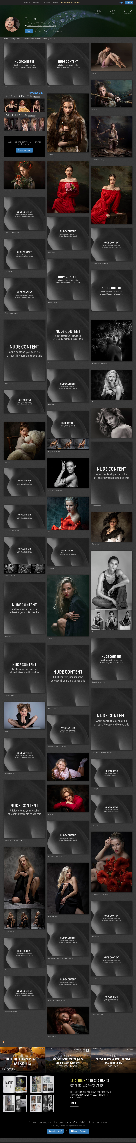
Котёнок (95, 825)
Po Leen (53, 38)
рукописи (52, 404)
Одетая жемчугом (55, 490)
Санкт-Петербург (49, 26)
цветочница (9, 773)
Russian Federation (34, 26)
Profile (46, 31)
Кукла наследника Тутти (19, 96)
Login (121, 3)
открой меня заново (100, 263)
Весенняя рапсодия (99, 363)
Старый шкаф (97, 1014)
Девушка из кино (11, 313)
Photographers (15, 38)
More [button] (55, 2)
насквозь (51, 252)
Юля (93, 632)
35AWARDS (58, 31)
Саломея (8, 271)
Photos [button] (27, 2)
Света (50, 814)
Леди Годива (10, 695)
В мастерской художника (14, 840)
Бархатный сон (54, 302)
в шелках (95, 936)
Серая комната (54, 452)
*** (6, 87)
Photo (29, 31)
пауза (94, 73)
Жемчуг (95, 789)
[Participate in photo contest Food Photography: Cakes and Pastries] (23, 1060)
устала (51, 568)
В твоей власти (11, 1012)
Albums (38, 31)
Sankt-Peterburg (43, 38)
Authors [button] (36, 2)
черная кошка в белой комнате (60, 958)
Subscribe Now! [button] (24, 150)
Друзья (7, 462)
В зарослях (96, 506)
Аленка (7, 732)
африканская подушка (57, 746)
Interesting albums (35, 93)
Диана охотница (54, 155)
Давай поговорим (99, 682)
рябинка (8, 191)
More (74, 1103)
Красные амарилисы (100, 894)
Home (6, 38)
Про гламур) (9, 931)
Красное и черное (12, 233)
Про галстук (96, 978)
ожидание (52, 1036)
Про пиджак (53, 916)
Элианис (95, 544)
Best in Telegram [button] (79, 1131)
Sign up (129, 2)
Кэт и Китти (53, 708)
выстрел (95, 109)
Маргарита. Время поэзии (102, 752)
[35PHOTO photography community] (11, 3)
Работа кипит (10, 576)
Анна (94, 402)
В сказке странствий (56, 1000)
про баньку (9, 383)
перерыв (8, 636)
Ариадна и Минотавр (16, 115)
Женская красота (55, 856)
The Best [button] (46, 2)
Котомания (9, 970)
